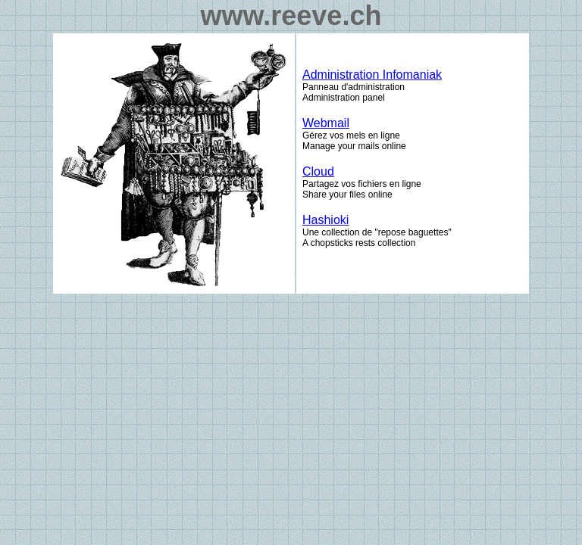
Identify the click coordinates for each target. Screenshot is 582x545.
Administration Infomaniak (372, 74)
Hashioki (325, 219)
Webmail (325, 123)
